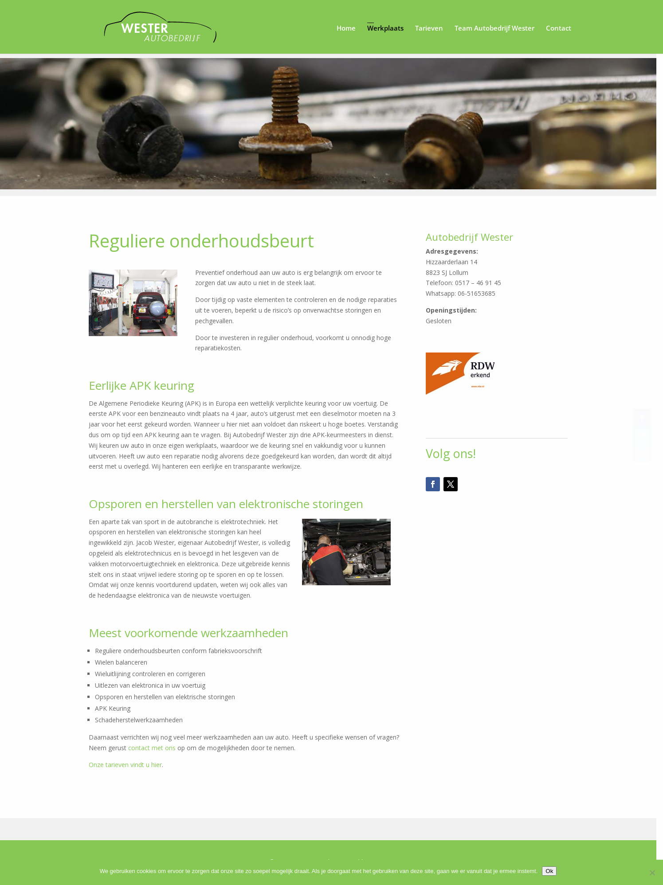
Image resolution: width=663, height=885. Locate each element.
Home (346, 27)
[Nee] (651, 872)
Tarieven (429, 27)
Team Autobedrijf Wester (494, 27)
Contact (558, 27)
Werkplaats (385, 27)
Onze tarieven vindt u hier (128, 766)
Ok (553, 871)
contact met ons (155, 749)
